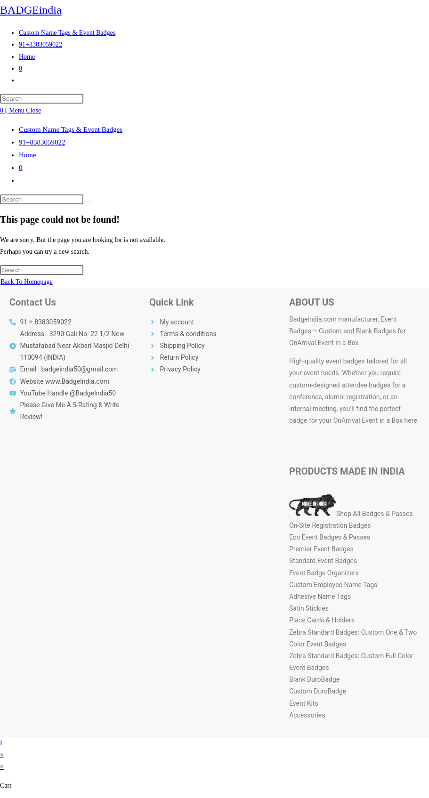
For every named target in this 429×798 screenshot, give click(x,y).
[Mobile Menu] (23, 110)
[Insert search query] (41, 99)
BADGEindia (31, 10)
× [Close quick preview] (2, 754)
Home (27, 155)
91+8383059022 (42, 142)
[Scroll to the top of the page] (1, 743)
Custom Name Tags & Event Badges (70, 129)
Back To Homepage (26, 281)
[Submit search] (88, 201)
